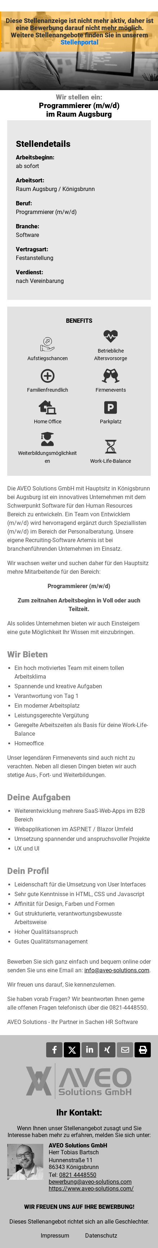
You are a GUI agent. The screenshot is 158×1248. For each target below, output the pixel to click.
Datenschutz (101, 1235)
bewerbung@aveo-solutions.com (90, 1181)
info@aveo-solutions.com (116, 970)
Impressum (55, 1235)
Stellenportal (79, 42)
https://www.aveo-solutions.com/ (91, 1188)
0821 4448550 (77, 1175)
